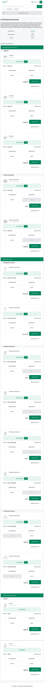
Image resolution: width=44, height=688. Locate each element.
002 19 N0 (9, 190)
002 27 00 (9, 66)
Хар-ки (12, 75)
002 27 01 (9, 106)
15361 (8, 613)
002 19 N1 (9, 230)
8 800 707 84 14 (35, 2)
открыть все (37, 66)
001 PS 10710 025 (11, 318)
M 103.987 (33, 31)
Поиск (39, 6)
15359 (8, 654)
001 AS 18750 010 (11, 566)
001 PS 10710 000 (11, 277)
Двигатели (32, 70)
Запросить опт (35, 86)
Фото (31, 75)
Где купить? (35, 81)
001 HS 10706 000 (11, 361)
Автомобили (12, 70)
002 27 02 (9, 146)
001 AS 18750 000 (11, 526)
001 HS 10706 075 (11, 483)
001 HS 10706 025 (11, 402)
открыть (32, 35)
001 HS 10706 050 (11, 442)
